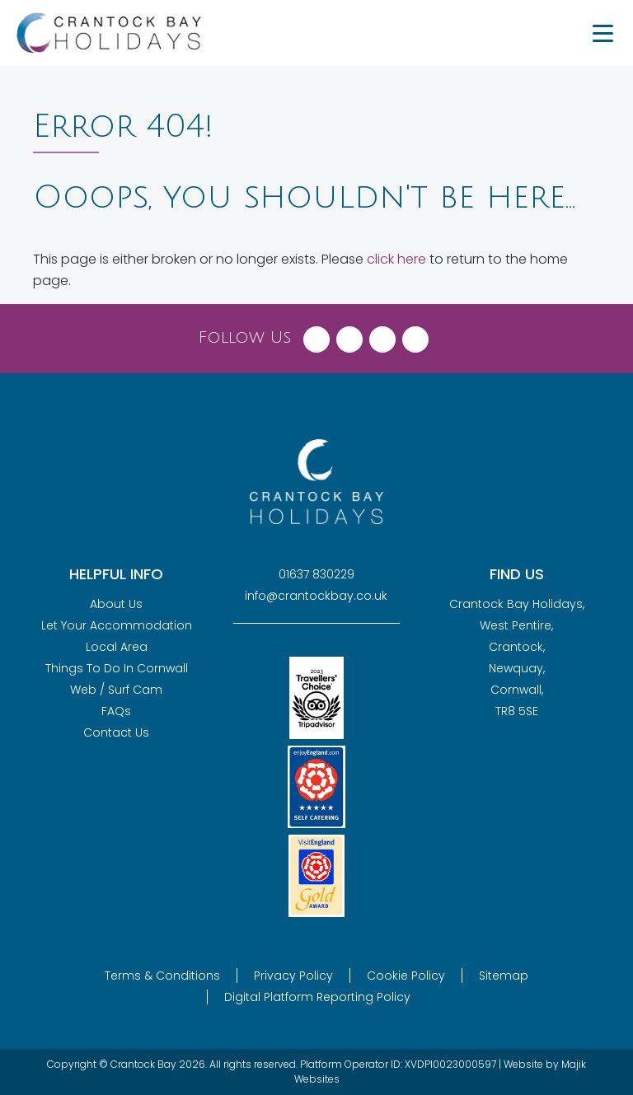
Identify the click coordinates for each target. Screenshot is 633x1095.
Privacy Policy (293, 975)
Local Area (117, 647)
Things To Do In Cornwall (116, 668)
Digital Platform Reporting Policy (317, 997)
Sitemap (503, 975)
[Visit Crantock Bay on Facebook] (316, 335)
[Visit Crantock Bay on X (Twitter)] (349, 335)
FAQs (116, 711)
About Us (116, 604)
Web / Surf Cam (116, 689)
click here (396, 259)
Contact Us (116, 732)
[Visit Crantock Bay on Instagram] (382, 335)
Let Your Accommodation (116, 625)
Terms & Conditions (162, 975)
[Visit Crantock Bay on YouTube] (415, 335)
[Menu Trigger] (602, 33)
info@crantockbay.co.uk (316, 595)
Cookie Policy (406, 975)
